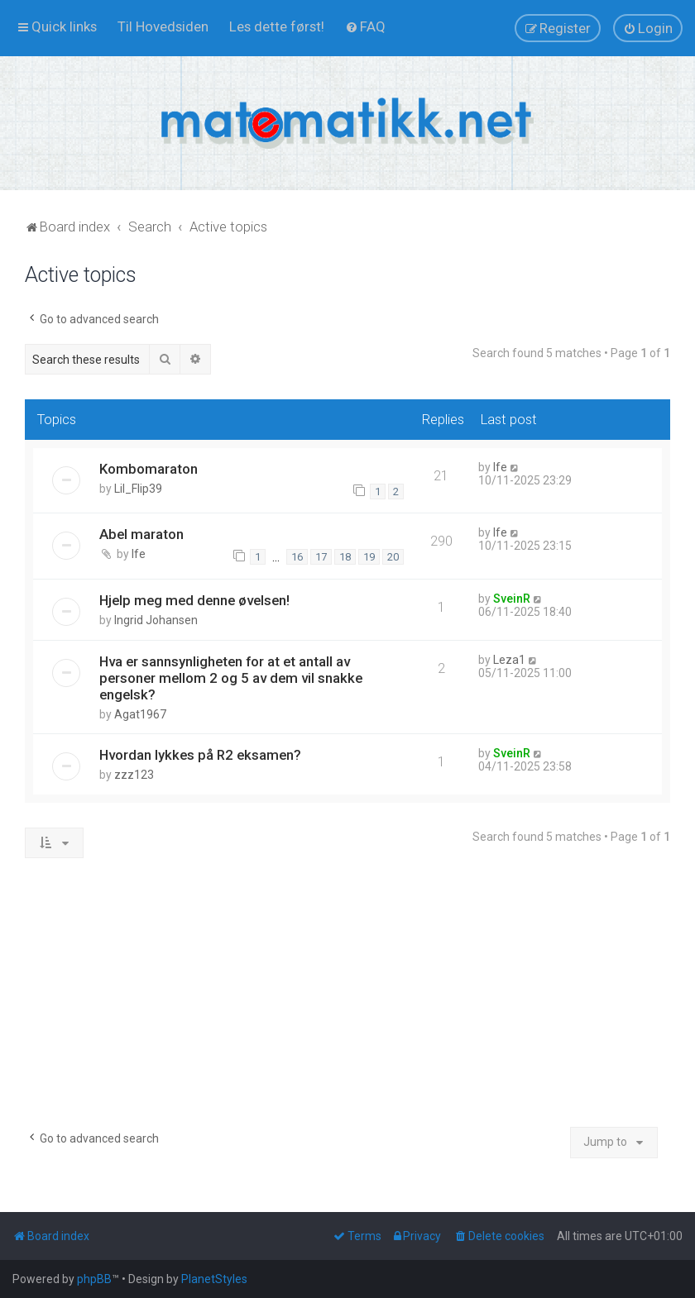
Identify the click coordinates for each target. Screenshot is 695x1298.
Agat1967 (140, 714)
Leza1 (509, 659)
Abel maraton (141, 534)
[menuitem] (163, 26)
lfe (500, 467)
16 (297, 557)
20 (393, 557)
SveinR (511, 598)
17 (321, 557)
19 (369, 557)
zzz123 (134, 774)
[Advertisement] (347, 998)
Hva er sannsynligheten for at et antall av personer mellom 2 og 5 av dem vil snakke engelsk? (230, 678)
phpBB (94, 1279)
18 (345, 557)
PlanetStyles (214, 1279)
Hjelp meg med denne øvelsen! (194, 600)
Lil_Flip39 (138, 488)
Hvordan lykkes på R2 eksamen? (200, 755)
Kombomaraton (148, 469)
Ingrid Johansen (156, 620)
